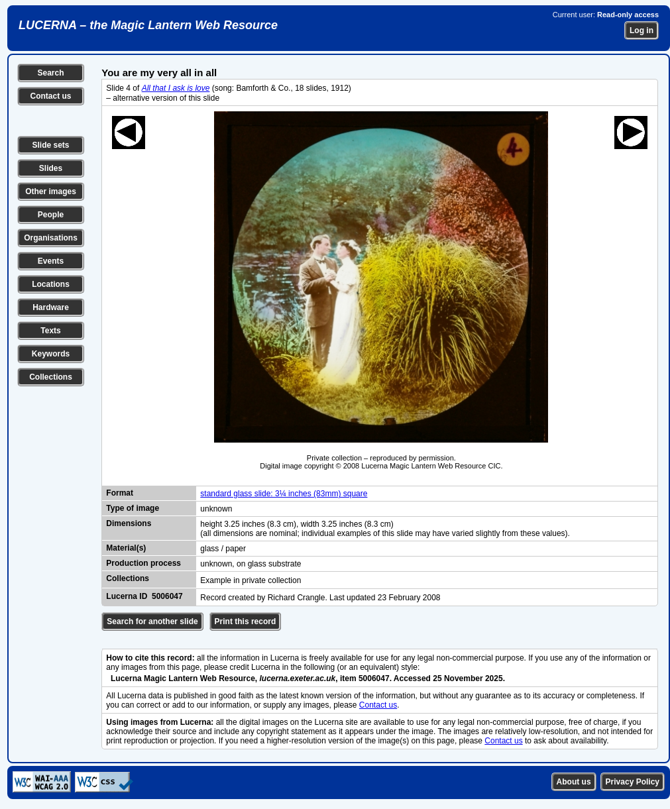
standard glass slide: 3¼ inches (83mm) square (283, 493)
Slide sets (50, 145)
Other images (50, 191)
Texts (50, 330)
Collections (50, 377)
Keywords (51, 353)
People (51, 214)
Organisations (51, 238)
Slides (50, 168)
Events (51, 261)
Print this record (245, 621)
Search (50, 73)
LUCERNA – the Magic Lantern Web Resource (148, 25)
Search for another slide (152, 621)
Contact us (50, 96)
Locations (51, 284)
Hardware (50, 307)
